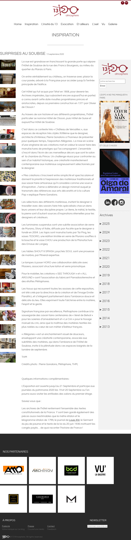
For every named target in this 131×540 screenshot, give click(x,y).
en (126, 3)
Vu (103, 24)
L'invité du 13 (49, 24)
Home (18, 24)
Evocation (67, 24)
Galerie (112, 24)
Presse (31, 526)
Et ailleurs (83, 24)
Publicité (6, 526)
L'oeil (95, 24)
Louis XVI (74, 420)
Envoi (102, 86)
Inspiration (31, 24)
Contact (51, 526)
